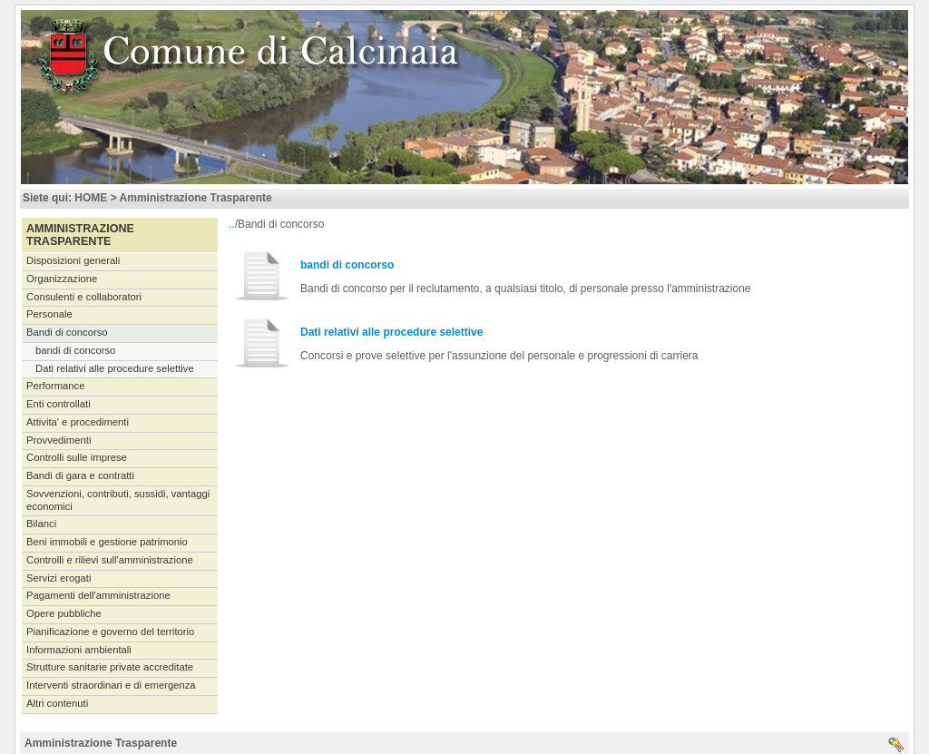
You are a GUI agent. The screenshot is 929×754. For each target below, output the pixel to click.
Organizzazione (61, 278)
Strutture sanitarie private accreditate (109, 666)
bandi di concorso (75, 350)
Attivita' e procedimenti (77, 421)
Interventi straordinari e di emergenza (111, 685)
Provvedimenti (58, 440)
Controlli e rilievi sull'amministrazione (109, 559)
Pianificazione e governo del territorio (110, 631)
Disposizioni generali (73, 260)
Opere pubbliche (64, 613)
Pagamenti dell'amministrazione (98, 595)
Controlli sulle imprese (76, 457)
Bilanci (41, 523)
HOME (90, 197)
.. (232, 224)
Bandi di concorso (67, 332)
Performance (55, 385)
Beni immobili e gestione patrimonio (107, 541)
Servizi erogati (58, 578)
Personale (49, 313)
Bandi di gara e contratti (80, 475)
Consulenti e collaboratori (84, 296)
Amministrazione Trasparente (196, 197)
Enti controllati (58, 403)
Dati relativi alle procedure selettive (114, 368)
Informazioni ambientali (79, 649)
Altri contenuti (57, 703)
